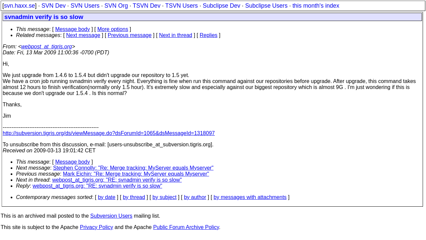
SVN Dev (53, 5)
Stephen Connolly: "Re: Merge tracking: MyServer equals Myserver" (133, 168)
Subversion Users (111, 216)
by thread (134, 197)
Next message (83, 35)
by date (106, 197)
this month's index (316, 5)
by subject (164, 197)
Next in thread (175, 35)
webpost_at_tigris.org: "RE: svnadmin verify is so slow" (117, 180)
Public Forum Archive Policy (186, 227)
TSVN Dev (146, 5)
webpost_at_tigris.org (46, 46)
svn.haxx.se (19, 5)
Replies (209, 35)
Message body (72, 29)
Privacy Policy (96, 227)
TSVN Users (181, 5)
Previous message (130, 35)
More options (112, 29)
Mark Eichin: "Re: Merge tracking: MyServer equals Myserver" (136, 174)
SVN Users (84, 5)
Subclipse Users (266, 5)
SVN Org (116, 5)
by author (195, 197)
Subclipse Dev (221, 5)
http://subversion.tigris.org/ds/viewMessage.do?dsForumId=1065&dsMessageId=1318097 (109, 133)
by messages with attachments (250, 197)
